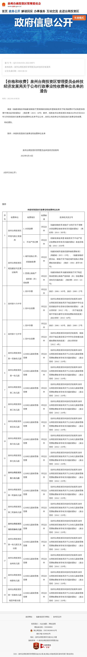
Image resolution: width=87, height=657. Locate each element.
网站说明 (52, 624)
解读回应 (27, 11)
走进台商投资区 (69, 11)
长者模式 (79, 17)
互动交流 (52, 11)
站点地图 (43, 624)
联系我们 (34, 624)
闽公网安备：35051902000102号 (43, 630)
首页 (5, 11)
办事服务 (39, 11)
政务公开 (14, 11)
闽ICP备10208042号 (43, 634)
